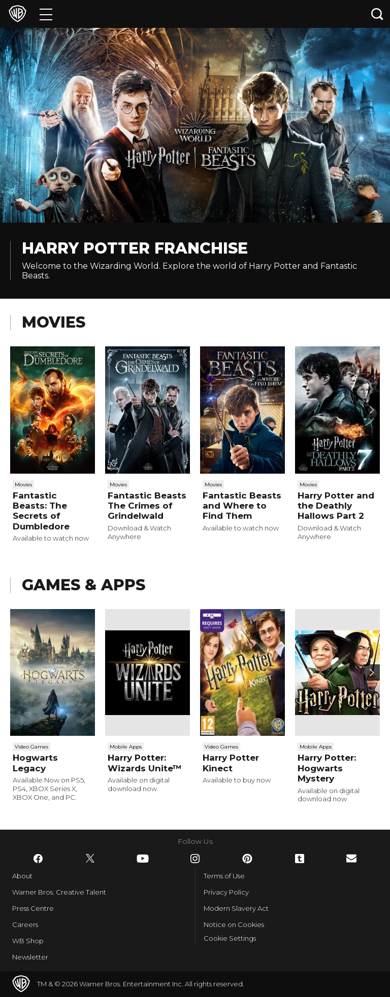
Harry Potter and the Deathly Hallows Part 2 (336, 505)
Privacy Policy (226, 892)
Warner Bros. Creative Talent (59, 892)
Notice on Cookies (234, 924)
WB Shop (28, 941)
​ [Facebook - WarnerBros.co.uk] (38, 858)
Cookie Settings (230, 938)
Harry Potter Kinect (231, 763)
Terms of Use (224, 876)
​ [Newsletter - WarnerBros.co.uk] (351, 858)
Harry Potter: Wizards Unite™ (145, 763)
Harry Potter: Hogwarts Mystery (327, 768)
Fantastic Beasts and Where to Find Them (242, 505)
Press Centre (33, 908)
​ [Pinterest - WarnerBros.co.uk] (247, 858)
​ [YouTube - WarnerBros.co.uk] (143, 858)
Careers (25, 924)
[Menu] (46, 14)
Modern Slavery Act (236, 908)
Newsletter (30, 957)
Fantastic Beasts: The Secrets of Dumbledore (41, 510)
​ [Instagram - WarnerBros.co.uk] (195, 858)
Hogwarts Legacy (35, 763)
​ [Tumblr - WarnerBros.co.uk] (300, 858)
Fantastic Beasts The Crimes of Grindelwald (147, 505)
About (22, 876)
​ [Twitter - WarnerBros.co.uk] (90, 858)
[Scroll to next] (372, 410)
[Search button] (377, 14)
